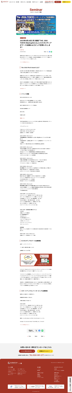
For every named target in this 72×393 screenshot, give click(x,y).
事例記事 (38, 370)
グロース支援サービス (21, 369)
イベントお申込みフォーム (24, 62)
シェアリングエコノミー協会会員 (59, 370)
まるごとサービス (12, 1)
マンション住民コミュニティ (12, 373)
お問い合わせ (56, 374)
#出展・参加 (22, 49)
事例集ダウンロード (57, 378)
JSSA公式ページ (23, 88)
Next (42, 336)
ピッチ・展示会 (23, 38)
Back (36, 336)
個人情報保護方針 (56, 381)
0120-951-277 (49, 1)
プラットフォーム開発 (11, 369)
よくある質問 (56, 380)
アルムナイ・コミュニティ (21, 370)
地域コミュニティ (10, 374)
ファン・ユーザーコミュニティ (22, 371)
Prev (30, 336)
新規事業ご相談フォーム (57, 376)
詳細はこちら (22, 118)
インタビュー (39, 369)
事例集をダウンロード (44, 351)
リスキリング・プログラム (12, 370)
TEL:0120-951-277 (36, 355)
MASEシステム (23, 1)
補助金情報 (39, 376)
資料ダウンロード (56, 377)
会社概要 (41, 1)
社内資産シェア (10, 371)
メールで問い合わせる (26, 351)
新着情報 (38, 374)
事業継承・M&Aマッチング (21, 373)
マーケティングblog (40, 377)
